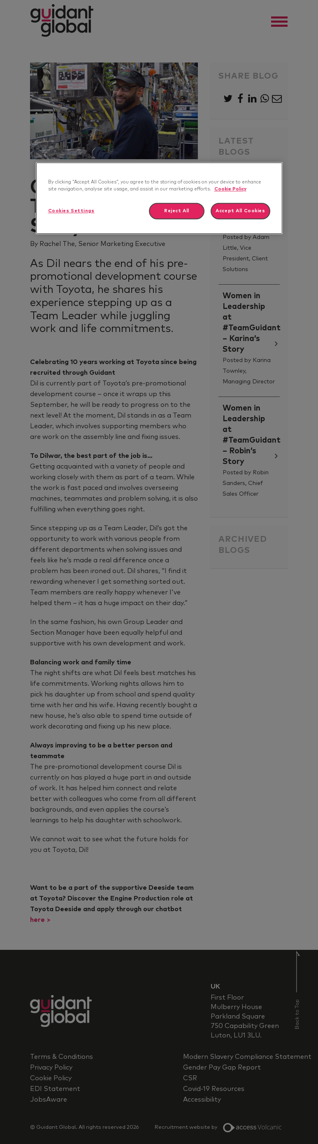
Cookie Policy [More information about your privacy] (230, 189)
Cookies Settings (71, 211)
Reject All (176, 211)
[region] (159, 198)
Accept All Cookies (240, 211)
